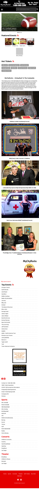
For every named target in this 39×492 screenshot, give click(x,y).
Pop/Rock (4, 448)
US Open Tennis (15, 45)
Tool (3, 344)
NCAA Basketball (6, 428)
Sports (4, 400)
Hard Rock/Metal (6, 443)
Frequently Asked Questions (9, 389)
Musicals (4, 461)
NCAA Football (5, 404)
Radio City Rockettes (23, 45)
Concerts (5, 437)
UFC (3, 415)
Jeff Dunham (5, 326)
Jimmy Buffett (5, 337)
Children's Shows (6, 459)
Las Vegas (4, 450)
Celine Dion (5, 329)
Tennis (3, 424)
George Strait (5, 68)
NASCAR (4, 413)
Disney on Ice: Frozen (7, 335)
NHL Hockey (5, 409)
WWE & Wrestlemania (7, 417)
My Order (33, 473)
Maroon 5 (30, 45)
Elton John (4, 309)
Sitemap (19, 476)
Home (5, 473)
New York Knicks (6, 322)
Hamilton (14, 68)
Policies (4, 396)
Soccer (3, 422)
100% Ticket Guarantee (8, 385)
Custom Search (6, 281)
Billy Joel (4, 65)
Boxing (3, 420)
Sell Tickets (27, 473)
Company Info (5, 394)
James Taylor (5, 313)
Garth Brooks (24, 65)
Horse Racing (5, 433)
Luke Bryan (4, 291)
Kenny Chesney (19, 55)
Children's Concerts (6, 439)
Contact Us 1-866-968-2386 (8, 383)
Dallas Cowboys (6, 296)
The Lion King (5, 324)
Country (4, 441)
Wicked (3, 305)
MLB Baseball (5, 411)
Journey (4, 300)
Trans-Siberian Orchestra (8, 346)
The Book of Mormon (8, 45)
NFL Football (5, 402)
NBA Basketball (6, 407)
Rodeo (3, 430)
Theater (5, 454)
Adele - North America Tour (9, 333)
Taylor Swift (32, 68)
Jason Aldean (5, 315)
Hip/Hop (4, 446)
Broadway (4, 457)
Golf (3, 426)
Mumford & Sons (6, 318)
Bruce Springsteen (14, 65)
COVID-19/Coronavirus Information (11, 387)
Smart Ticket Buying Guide (8, 391)
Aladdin (3, 331)
